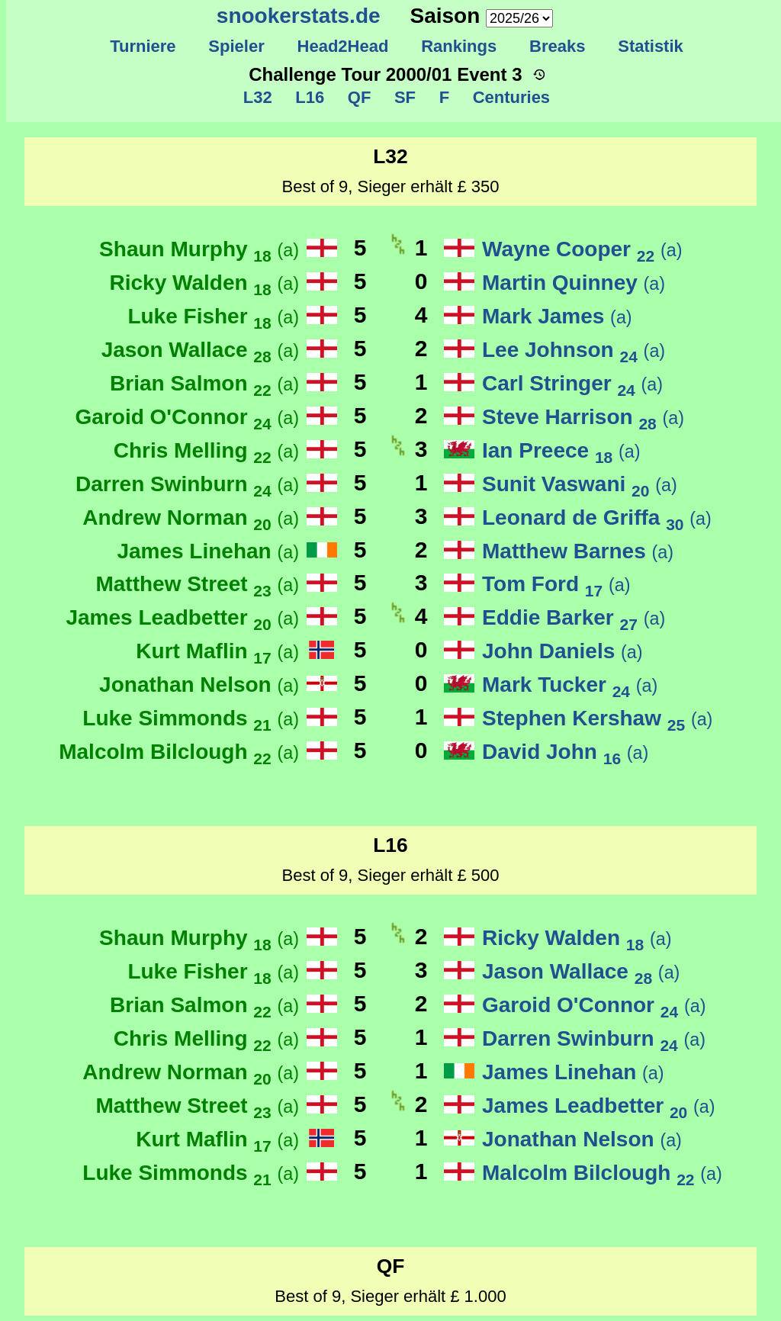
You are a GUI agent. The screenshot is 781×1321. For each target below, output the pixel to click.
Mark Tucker (569, 684)
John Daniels (562, 651)
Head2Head (343, 46)
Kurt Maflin (217, 651)
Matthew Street (197, 584)
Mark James (557, 316)
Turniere (143, 46)
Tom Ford (556, 584)
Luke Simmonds (190, 718)
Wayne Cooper (582, 249)
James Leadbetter (182, 617)
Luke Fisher (213, 316)
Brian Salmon (204, 383)
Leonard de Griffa (597, 517)
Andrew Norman (190, 517)
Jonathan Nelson (199, 684)
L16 (307, 97)
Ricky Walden (204, 282)
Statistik (650, 46)
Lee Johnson (573, 350)
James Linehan (208, 551)
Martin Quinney (573, 282)
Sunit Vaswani (579, 484)
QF (356, 97)
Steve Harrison (583, 417)
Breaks (557, 46)
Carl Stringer (572, 383)
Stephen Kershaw (597, 718)
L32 (257, 97)
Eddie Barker (573, 617)
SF (403, 97)
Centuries (508, 97)
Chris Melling (206, 450)
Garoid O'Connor (187, 417)
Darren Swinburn (187, 484)
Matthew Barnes (577, 551)
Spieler (236, 46)
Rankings (459, 46)
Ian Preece (561, 450)
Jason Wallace (200, 350)
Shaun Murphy (199, 249)
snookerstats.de (299, 15)
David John (565, 751)
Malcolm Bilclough (179, 751)
